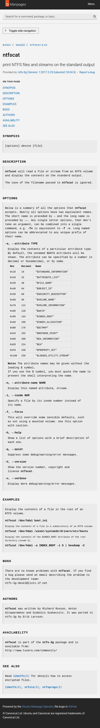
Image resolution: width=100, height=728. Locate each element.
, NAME (25, 382)
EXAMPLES (9, 104)
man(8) (20, 44)
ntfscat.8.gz (38, 44)
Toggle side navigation (22, 30)
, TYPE (21, 243)
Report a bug (87, 72)
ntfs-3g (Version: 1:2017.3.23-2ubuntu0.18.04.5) (47, 72)
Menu (91, 4)
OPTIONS (8, 98)
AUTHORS (9, 115)
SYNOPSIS (9, 87)
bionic (7, 44)
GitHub (72, 706)
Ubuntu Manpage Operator (37, 706)
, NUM (17, 395)
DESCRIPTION (11, 93)
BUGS (6, 109)
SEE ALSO (9, 125)
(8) (21, 676)
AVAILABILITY (11, 120)
